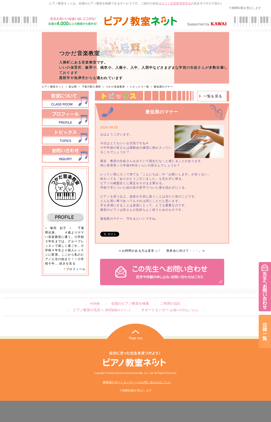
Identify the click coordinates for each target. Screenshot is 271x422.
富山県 (73, 86)
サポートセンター (169, 310)
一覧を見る (212, 96)
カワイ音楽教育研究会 (176, 3)
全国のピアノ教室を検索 (130, 303)
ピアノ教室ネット (53, 86)
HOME (95, 303)
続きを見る (67, 263)
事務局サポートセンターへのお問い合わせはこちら (137, 382)
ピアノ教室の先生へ (101, 310)
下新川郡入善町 (91, 86)
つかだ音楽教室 (115, 86)
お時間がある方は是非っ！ (141, 250)
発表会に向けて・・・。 (184, 250)
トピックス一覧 (139, 86)
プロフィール (74, 269)
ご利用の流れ (170, 303)
